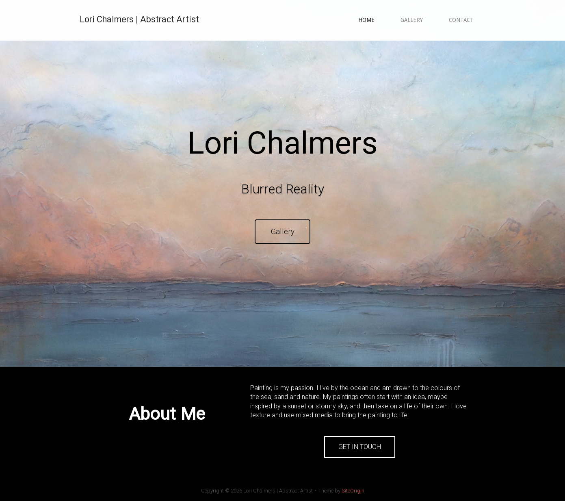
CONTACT (461, 20)
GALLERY (411, 20)
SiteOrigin (353, 491)
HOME (366, 20)
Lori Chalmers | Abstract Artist (139, 19)
